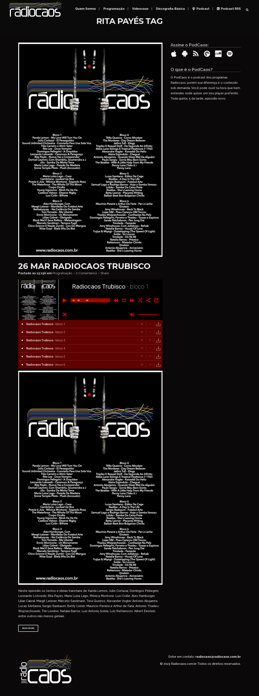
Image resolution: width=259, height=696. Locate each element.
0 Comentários (86, 273)
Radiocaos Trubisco (101, 266)
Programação (62, 273)
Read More (28, 628)
